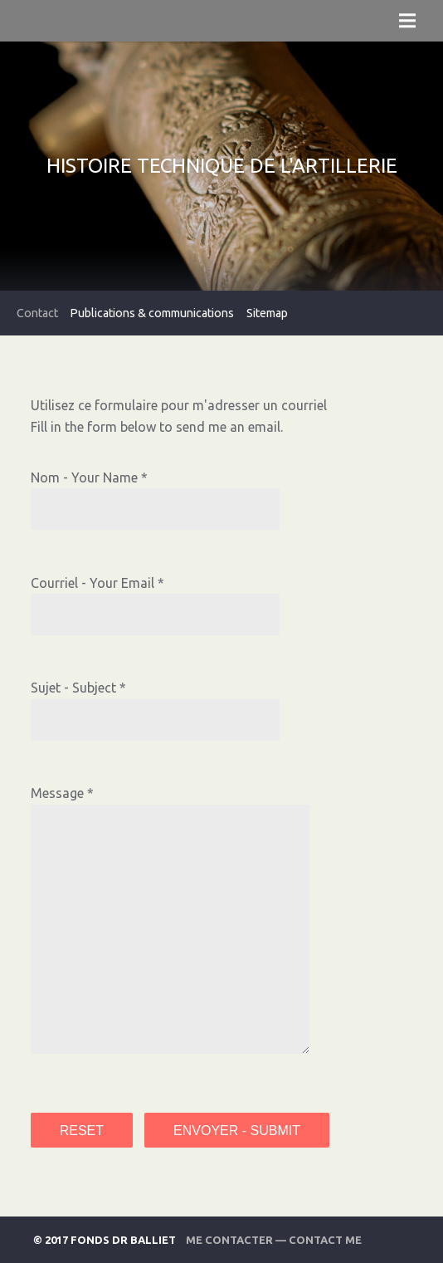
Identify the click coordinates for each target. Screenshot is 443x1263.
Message (57, 793)
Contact (37, 313)
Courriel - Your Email (92, 582)
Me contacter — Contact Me (274, 1240)
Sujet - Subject (73, 687)
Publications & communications (152, 313)
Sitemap (267, 313)
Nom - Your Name (84, 477)
